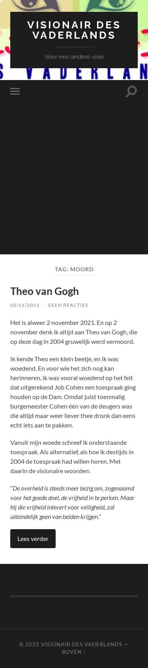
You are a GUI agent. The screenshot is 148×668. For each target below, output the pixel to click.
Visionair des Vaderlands (74, 30)
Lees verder (33, 538)
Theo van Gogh (44, 291)
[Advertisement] (74, 180)
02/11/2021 (24, 305)
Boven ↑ (74, 652)
